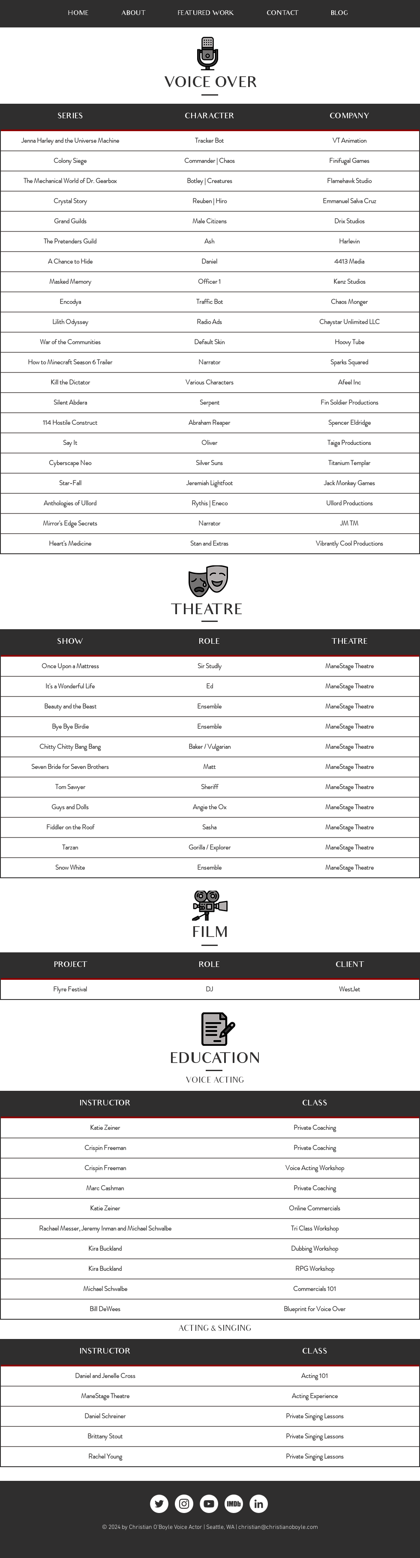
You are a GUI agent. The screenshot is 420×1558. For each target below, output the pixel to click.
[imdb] (234, 1504)
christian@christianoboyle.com (278, 1527)
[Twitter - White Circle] (159, 1504)
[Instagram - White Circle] (184, 1504)
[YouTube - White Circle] (209, 1504)
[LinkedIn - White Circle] (258, 1504)
